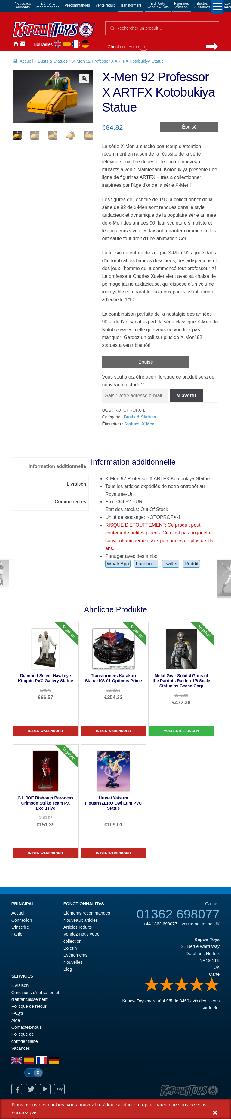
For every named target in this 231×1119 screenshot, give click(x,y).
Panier (17, 934)
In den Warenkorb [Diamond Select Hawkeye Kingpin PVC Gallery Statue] (45, 731)
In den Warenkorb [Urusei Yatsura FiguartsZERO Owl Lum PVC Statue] (113, 853)
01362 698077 (178, 914)
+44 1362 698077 (160, 923)
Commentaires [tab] (70, 501)
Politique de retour (29, 1006)
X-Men (148, 423)
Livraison (20, 985)
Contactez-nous (22, 44)
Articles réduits (77, 927)
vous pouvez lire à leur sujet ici (99, 1104)
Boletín (70, 948)
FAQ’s (17, 1013)
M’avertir (186, 395)
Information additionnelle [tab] (57, 466)
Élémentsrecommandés (47, 5)
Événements (75, 955)
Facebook (146, 563)
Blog (67, 969)
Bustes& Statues (202, 5)
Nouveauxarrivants (23, 5)
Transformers (130, 5)
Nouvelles (43, 44)
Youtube (45, 1089)
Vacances (20, 1048)
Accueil (15, 44)
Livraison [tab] (76, 484)
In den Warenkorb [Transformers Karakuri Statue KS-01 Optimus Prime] (113, 731)
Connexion (30, 44)
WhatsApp (118, 563)
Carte (214, 974)
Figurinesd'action (181, 5)
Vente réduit (105, 5)
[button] (84, 78)
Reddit (191, 563)
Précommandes (77, 5)
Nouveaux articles (80, 920)
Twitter (171, 563)
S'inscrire (20, 927)
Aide (15, 1020)
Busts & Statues (53, 61)
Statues (132, 423)
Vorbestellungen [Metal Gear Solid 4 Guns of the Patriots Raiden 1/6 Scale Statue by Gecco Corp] (181, 731)
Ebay (59, 1089)
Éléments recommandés (86, 913)
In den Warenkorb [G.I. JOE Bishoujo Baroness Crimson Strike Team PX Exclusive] (45, 853)
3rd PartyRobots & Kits (158, 5)
